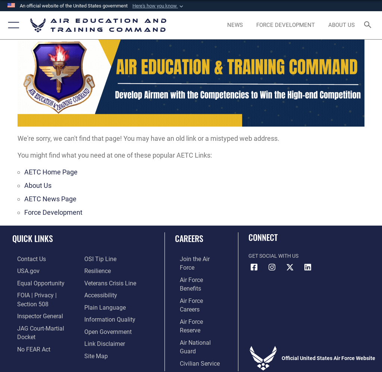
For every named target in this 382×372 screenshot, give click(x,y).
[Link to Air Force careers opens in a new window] (195, 281)
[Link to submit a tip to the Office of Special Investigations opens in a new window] (26, 338)
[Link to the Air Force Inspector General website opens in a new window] (32, 304)
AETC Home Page (51, 172)
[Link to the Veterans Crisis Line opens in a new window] (107, 270)
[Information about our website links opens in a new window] (101, 327)
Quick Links (32, 238)
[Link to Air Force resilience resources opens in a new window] (95, 258)
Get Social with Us (273, 256)
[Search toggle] (369, 25)
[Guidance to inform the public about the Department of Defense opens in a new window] (106, 304)
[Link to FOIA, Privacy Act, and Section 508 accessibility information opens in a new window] (43, 293)
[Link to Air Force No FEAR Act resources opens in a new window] (27, 327)
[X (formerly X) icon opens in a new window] (289, 267)
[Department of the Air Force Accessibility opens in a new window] (98, 281)
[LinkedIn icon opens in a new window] (307, 267)
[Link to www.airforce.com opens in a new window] (195, 258)
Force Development (53, 212)
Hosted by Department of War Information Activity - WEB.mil (191, 356)
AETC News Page (50, 199)
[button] (158, 6)
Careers (189, 238)
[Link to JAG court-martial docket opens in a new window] (42, 316)
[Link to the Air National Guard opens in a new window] (196, 304)
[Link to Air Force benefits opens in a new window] (195, 270)
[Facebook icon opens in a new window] (254, 267)
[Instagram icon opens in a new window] (272, 267)
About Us (37, 185)
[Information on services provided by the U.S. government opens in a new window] (22, 270)
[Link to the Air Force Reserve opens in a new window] (195, 293)
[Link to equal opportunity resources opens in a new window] (33, 281)
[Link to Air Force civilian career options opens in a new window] (192, 316)
